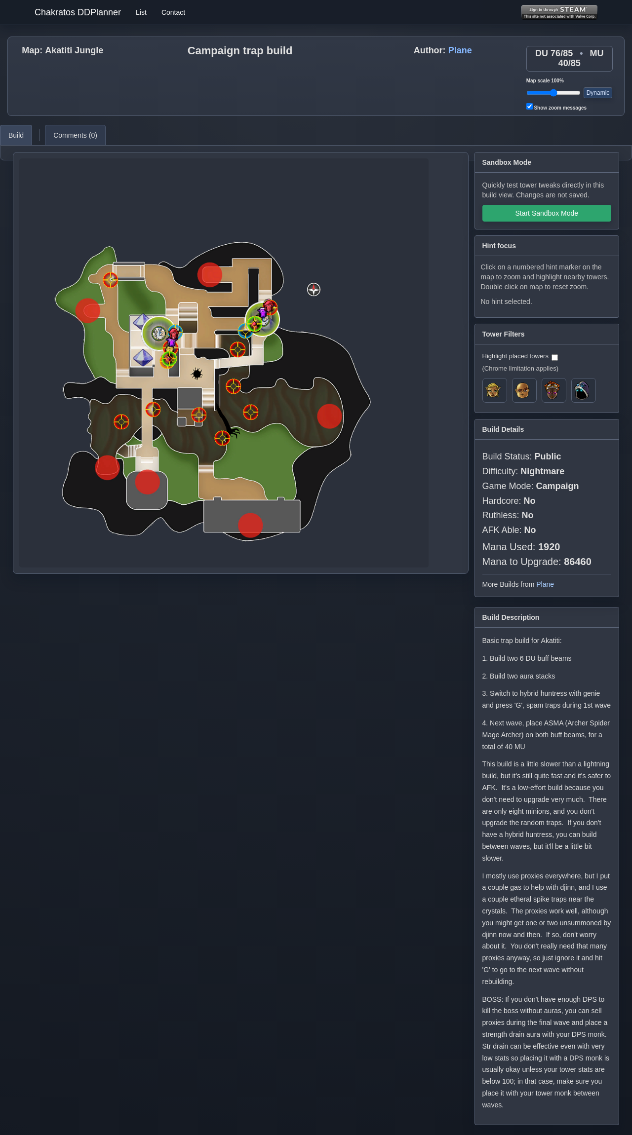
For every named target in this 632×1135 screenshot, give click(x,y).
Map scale (545, 80)
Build (16, 135)
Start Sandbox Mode (546, 213)
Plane (460, 50)
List (141, 12)
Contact (173, 12)
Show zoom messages (556, 107)
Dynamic (598, 92)
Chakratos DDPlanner (78, 12)
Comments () (75, 135)
